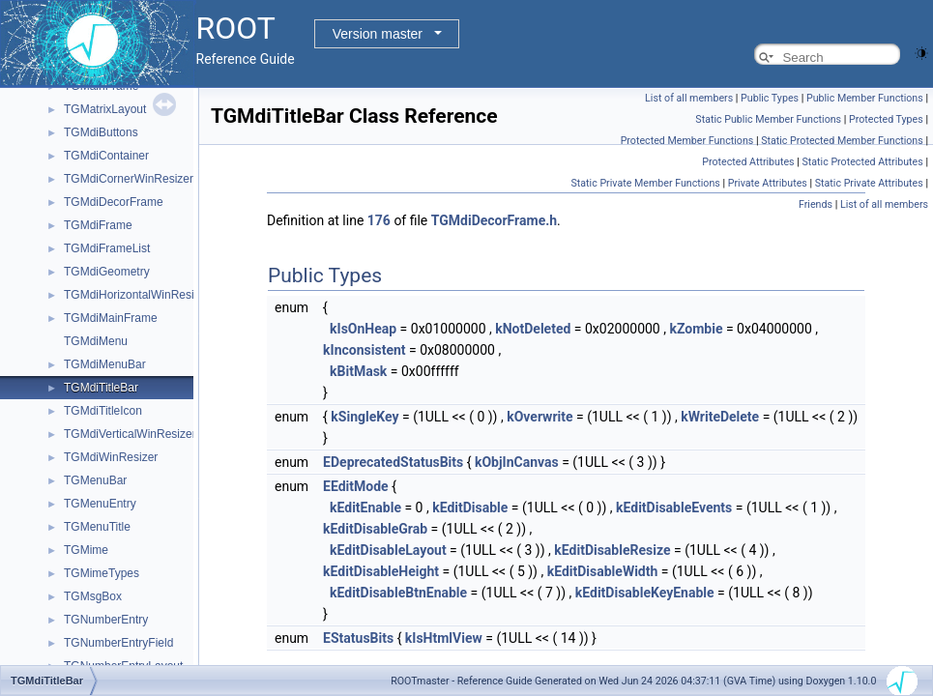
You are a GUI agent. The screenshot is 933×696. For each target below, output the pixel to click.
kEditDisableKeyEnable (644, 592)
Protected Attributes (748, 162)
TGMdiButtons (101, 132)
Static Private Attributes (869, 183)
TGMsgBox (93, 596)
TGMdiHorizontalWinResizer (137, 295)
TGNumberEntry (106, 619)
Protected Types (886, 119)
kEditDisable (470, 507)
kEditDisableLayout (388, 550)
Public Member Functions (864, 98)
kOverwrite (539, 416)
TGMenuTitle (97, 527)
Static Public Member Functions (768, 119)
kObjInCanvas (517, 462)
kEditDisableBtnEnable (398, 592)
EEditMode (356, 486)
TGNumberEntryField (118, 643)
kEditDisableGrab (375, 528)
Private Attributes (767, 183)
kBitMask (358, 371)
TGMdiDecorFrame (113, 202)
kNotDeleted (532, 328)
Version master (378, 34)
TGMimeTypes (101, 573)
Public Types (770, 98)
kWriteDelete (720, 416)
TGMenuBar (95, 480)
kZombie (695, 328)
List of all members (689, 98)
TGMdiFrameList (107, 248)
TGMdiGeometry (107, 271)
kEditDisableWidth (602, 571)
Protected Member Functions (687, 140)
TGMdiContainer (106, 155)
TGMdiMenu (96, 341)
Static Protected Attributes (862, 162)
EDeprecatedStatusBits (393, 462)
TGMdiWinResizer (111, 457)
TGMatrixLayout (105, 109)
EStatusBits (358, 638)
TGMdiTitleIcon (103, 411)
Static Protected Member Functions (842, 140)
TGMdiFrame (98, 225)
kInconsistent (364, 350)
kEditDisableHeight (381, 571)
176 (379, 220)
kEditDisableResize (612, 550)
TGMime (86, 550)
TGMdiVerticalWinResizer (130, 434)
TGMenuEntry (100, 503)
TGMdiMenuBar (105, 364)
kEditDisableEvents (674, 507)
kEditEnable (365, 507)
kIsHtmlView (443, 638)
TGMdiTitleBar (101, 387)
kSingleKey (364, 416)
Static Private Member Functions (644, 183)
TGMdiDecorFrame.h (494, 220)
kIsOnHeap (363, 328)
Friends (815, 204)
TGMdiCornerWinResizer (128, 179)
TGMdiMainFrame (111, 318)
